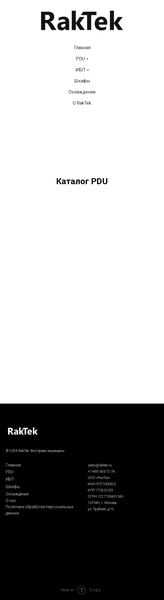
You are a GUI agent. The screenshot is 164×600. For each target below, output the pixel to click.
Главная (82, 47)
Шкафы (82, 81)
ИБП (80, 69)
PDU (80, 58)
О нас (11, 500)
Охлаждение (82, 92)
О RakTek (82, 103)
